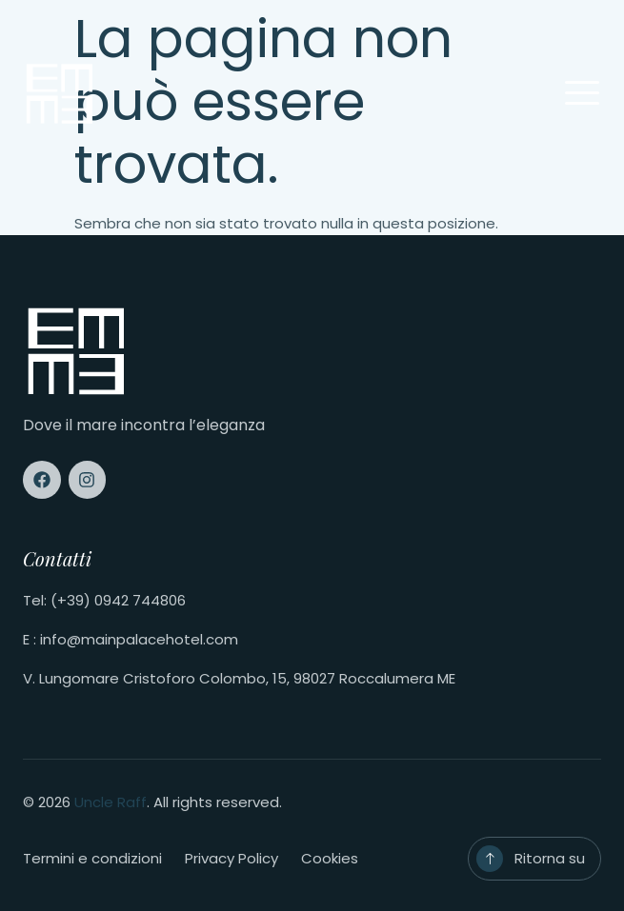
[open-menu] (582, 94)
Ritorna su (549, 858)
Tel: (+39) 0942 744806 (104, 600)
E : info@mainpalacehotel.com (130, 639)
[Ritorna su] (489, 858)
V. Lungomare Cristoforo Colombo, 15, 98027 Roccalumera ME (239, 678)
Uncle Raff (110, 802)
